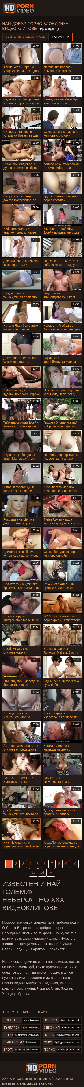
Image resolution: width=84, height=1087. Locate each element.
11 (33, 872)
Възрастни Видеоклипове (25, 36)
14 (42, 872)
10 (74, 864)
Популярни (60, 36)
